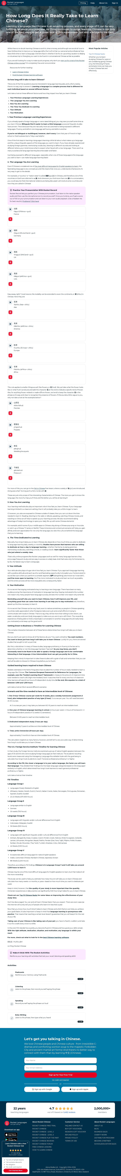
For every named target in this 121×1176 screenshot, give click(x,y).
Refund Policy (71, 1135)
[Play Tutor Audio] (10, 209)
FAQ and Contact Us (74, 1126)
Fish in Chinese (39, 488)
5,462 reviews (69, 1112)
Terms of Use (71, 1141)
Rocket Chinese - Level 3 (43, 1135)
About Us (103, 3)
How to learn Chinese (42, 1150)
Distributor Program (104, 1138)
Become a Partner (102, 1141)
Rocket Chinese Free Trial (44, 1126)
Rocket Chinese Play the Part (45, 1138)
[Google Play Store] (16, 1140)
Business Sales (100, 1132)
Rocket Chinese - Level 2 (43, 1132)
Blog (96, 1129)
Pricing (83, 3)
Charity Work (100, 1135)
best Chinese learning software (56, 937)
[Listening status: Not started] (12, 989)
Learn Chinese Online (20, 72)
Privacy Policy (71, 1138)
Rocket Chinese (39, 1129)
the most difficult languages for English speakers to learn (56, 166)
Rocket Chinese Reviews (43, 1141)
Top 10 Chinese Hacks (28, 895)
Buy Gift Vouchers (73, 1129)
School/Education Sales (105, 1144)
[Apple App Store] (16, 1134)
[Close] (27, 1143)
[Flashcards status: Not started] (12, 975)
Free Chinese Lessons (42, 1147)
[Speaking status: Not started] (12, 1004)
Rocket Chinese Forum (42, 1144)
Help (92, 3)
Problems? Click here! (30, 201)
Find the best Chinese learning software (27, 75)
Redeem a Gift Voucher (75, 1132)
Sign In (115, 3)
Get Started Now (15, 1170)
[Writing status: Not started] (12, 1018)
